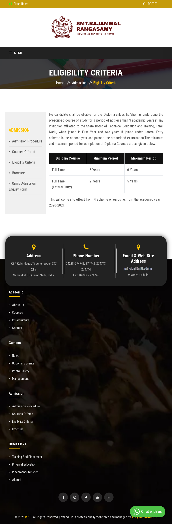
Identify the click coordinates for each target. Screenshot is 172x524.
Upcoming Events (21, 363)
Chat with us (147, 511)
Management (19, 378)
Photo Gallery (19, 371)
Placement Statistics (24, 472)
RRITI (28, 517)
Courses (16, 312)
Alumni (15, 480)
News (14, 355)
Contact (15, 328)
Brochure (18, 173)
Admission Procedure (27, 141)
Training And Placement (25, 457)
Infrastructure (19, 320)
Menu (15, 53)
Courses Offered (23, 152)
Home (60, 83)
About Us (16, 305)
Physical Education (22, 464)
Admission (79, 83)
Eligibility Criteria (23, 162)
